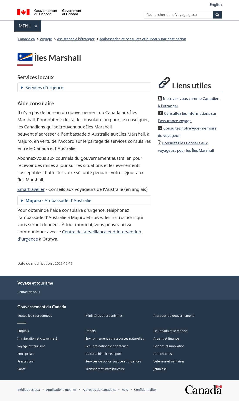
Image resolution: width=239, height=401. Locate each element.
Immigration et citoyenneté (37, 338)
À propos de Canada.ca (100, 390)
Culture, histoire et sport (103, 354)
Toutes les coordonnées (34, 315)
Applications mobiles (61, 390)
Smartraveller (31, 189)
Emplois (23, 331)
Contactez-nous (28, 292)
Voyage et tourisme (31, 346)
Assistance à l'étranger (76, 39)
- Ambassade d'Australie (58, 200)
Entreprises (25, 354)
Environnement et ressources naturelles (114, 338)
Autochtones (163, 354)
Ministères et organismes (104, 315)
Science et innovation (169, 346)
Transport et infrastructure (105, 369)
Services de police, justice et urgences (113, 361)
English (216, 4)
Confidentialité (145, 390)
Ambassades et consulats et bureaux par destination (143, 39)
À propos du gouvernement (174, 315)
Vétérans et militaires (169, 361)
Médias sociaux (28, 390)
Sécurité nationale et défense (106, 346)
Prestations (25, 361)
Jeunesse (160, 369)
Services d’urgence (44, 87)
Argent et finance (166, 338)
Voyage (46, 39)
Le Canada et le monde (170, 331)
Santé (21, 369)
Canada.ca (26, 39)
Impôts (90, 331)
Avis (125, 390)
